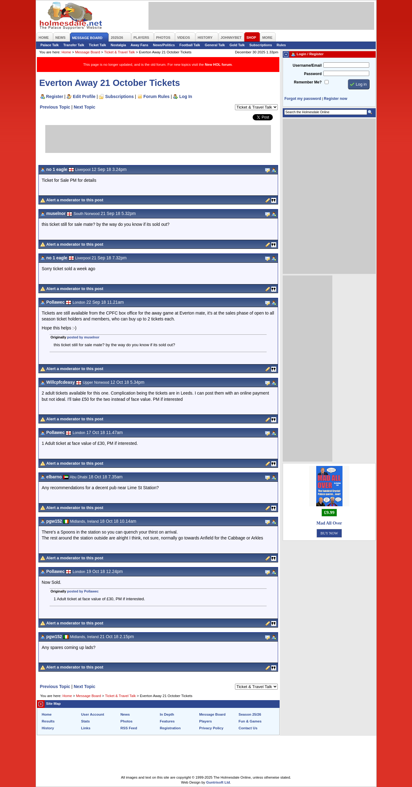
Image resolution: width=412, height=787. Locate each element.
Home (66, 52)
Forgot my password (303, 98)
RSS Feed (129, 728)
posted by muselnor (83, 337)
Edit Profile (84, 96)
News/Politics (164, 45)
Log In (185, 96)
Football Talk (189, 45)
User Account (92, 714)
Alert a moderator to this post (74, 200)
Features (167, 721)
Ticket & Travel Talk (119, 52)
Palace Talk (50, 45)
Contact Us (248, 728)
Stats (85, 721)
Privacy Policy (211, 728)
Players (205, 721)
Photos (127, 721)
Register (54, 96)
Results (48, 721)
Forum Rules (157, 96)
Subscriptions (260, 45)
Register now (335, 98)
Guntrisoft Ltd (218, 782)
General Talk (215, 45)
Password (313, 74)
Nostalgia (118, 45)
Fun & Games (250, 721)
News (125, 714)
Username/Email (307, 65)
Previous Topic (55, 107)
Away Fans (139, 45)
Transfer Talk (73, 45)
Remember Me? (307, 82)
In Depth (167, 714)
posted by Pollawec (83, 591)
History (48, 728)
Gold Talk (237, 45)
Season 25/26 (250, 714)
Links (86, 728)
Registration (170, 728)
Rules (281, 45)
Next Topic (84, 107)
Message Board (87, 52)
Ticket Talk (97, 45)
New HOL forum (218, 64)
